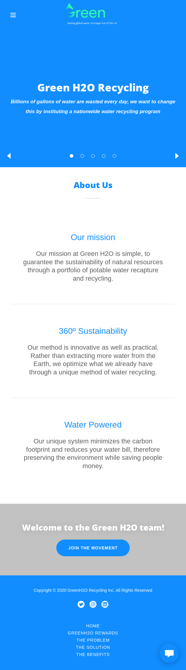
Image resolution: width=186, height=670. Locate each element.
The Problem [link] (92, 640)
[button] (71, 156)
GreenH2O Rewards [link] (93, 633)
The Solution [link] (93, 647)
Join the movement (93, 547)
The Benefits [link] (93, 654)
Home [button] (93, 625)
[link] (93, 14)
